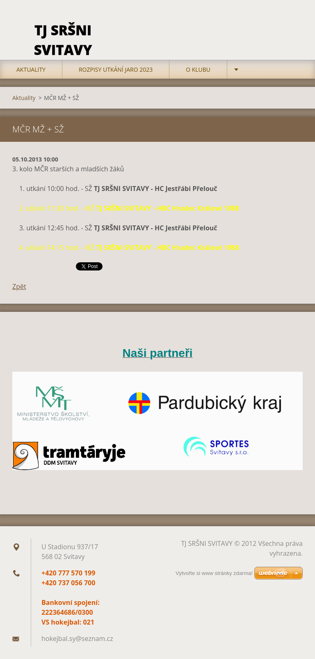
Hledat (294, 23)
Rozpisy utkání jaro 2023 (116, 69)
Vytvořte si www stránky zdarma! (214, 573)
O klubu (198, 69)
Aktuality (31, 69)
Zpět (19, 286)
